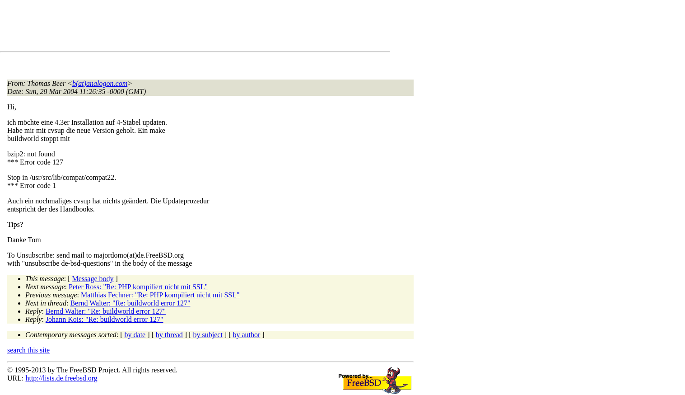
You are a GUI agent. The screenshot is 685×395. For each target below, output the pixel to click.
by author (246, 335)
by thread (169, 335)
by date (135, 335)
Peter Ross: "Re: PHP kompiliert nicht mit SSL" (138, 287)
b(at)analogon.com (99, 83)
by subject (208, 335)
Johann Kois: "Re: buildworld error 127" (104, 319)
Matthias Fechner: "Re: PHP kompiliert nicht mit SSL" (160, 295)
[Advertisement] (171, 27)
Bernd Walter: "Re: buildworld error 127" (130, 303)
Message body (93, 278)
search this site (28, 350)
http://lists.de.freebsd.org (61, 378)
